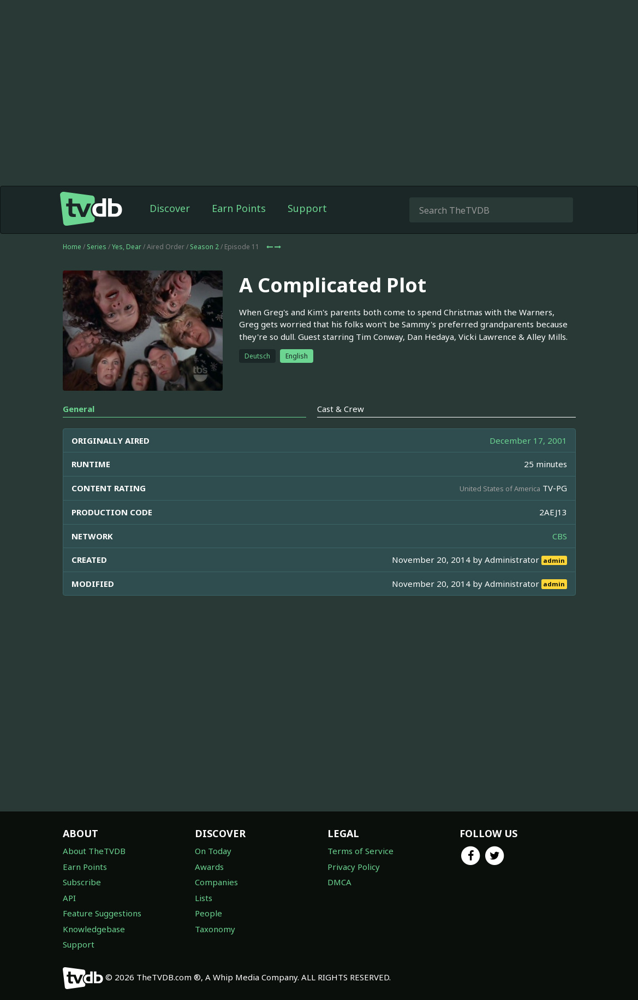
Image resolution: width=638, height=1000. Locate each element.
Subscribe (82, 882)
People (208, 913)
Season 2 (204, 246)
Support (307, 208)
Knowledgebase (94, 928)
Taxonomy (215, 928)
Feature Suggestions (102, 913)
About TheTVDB (94, 850)
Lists (203, 897)
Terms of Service (360, 850)
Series (96, 246)
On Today (213, 850)
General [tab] (78, 408)
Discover (170, 208)
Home (72, 246)
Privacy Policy (353, 866)
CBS (559, 536)
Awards (209, 866)
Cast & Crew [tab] (340, 408)
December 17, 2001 (528, 440)
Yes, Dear (126, 246)
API (69, 897)
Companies (216, 882)
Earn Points (239, 208)
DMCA (339, 882)
